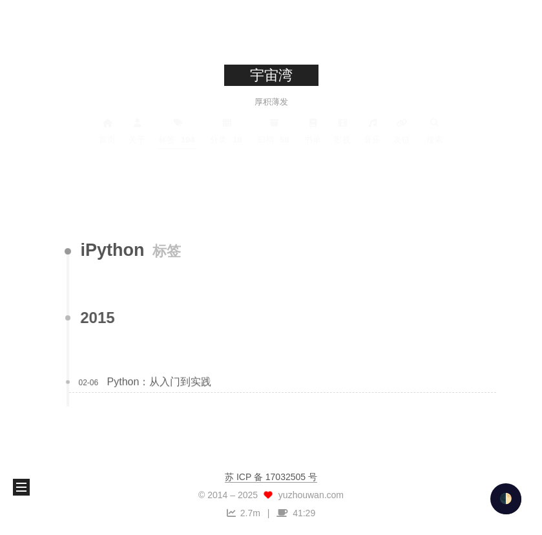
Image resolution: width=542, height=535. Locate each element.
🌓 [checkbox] (505, 498)
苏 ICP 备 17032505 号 (271, 477)
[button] (21, 487)
